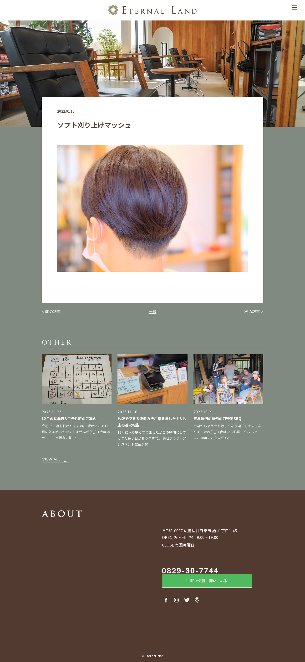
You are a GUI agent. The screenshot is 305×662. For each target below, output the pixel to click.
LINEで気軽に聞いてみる (201, 581)
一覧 (153, 311)
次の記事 (252, 311)
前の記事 (53, 311)
